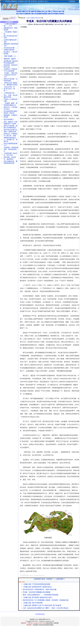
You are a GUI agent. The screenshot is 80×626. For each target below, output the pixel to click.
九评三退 (27, 11)
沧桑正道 (33, 11)
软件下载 (61, 11)
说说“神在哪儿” (9, 119)
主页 (27, 18)
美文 (17, 13)
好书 (23, 13)
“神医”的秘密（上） (10, 56)
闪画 (17, 11)
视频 (23, 11)
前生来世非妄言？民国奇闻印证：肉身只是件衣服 (39, 589)
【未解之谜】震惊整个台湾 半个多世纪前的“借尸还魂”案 (42, 605)
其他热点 (39, 11)
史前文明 (50, 13)
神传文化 (55, 11)
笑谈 (20, 13)
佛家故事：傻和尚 (10, 59)
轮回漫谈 (39, 13)
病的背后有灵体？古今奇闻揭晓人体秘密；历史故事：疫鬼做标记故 (46, 600)
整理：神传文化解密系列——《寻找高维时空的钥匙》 (41, 595)
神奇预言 (44, 13)
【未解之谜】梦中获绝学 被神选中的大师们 (37, 597)
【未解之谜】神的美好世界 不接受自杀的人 (37, 587)
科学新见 (55, 13)
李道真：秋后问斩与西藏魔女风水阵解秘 (36, 592)
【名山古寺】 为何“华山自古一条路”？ (9, 88)
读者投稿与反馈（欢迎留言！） (45, 579)
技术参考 (61, 13)
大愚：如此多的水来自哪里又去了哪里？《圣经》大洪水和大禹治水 (46, 608)
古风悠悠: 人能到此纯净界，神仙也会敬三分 (11, 149)
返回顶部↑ (60, 579)
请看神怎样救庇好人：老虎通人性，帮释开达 (10, 139)
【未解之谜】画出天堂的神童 (33, 603)
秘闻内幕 (27, 13)
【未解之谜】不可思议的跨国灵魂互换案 (36, 584)
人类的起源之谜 (9, 93)
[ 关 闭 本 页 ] (40, 614)
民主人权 (44, 11)
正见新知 (32, 18)
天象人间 (33, 13)
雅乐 (20, 11)
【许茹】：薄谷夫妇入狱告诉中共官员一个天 (10, 75)
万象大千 (50, 11)
